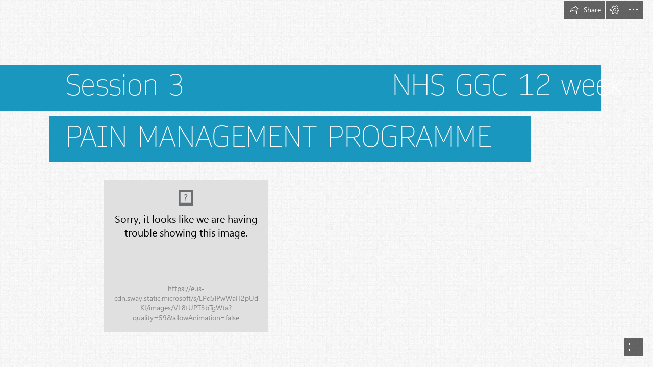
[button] (584, 10)
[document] (326, 183)
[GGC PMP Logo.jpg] (186, 256)
